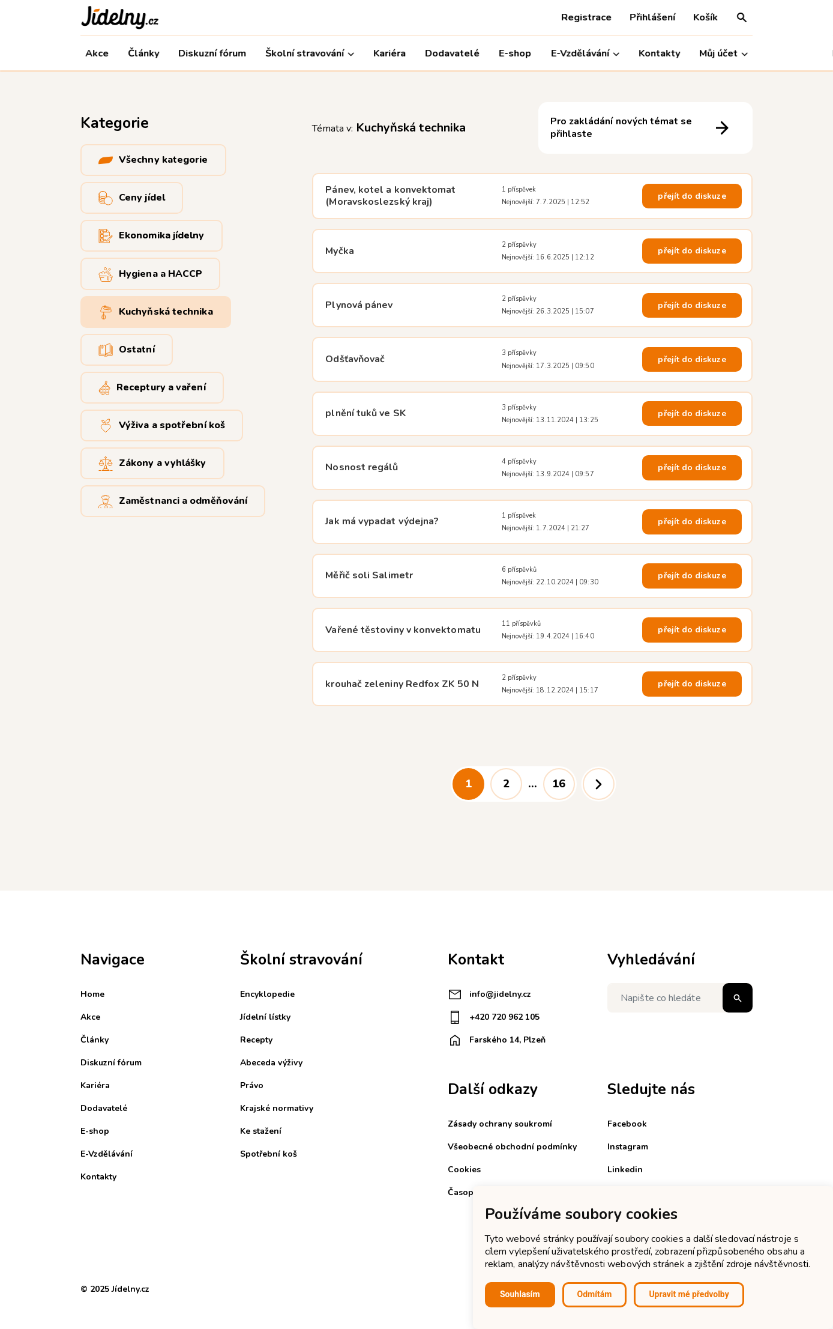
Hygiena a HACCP (150, 273)
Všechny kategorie (153, 160)
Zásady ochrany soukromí (500, 1124)
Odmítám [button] (594, 1294)
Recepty (256, 1040)
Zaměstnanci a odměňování (172, 501)
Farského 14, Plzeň (497, 1040)
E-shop (515, 53)
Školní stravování (309, 53)
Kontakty (659, 53)
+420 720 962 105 (494, 1017)
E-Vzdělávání (585, 53)
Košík (705, 17)
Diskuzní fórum (212, 53)
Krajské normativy (276, 1108)
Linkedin (625, 1169)
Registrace (586, 17)
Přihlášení (652, 17)
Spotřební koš (268, 1154)
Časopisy (466, 1192)
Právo (251, 1085)
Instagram (627, 1146)
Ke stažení (260, 1131)
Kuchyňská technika (155, 311)
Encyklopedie (267, 994)
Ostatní (126, 349)
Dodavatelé (453, 53)
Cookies (464, 1169)
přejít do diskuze (692, 196)
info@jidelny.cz (489, 994)
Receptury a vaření (152, 387)
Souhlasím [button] (520, 1294)
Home (92, 994)
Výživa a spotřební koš (161, 425)
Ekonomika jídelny (151, 235)
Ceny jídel (131, 197)
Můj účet (723, 53)
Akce (97, 53)
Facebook (627, 1124)
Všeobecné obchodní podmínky (512, 1146)
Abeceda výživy (271, 1062)
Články (143, 53)
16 (558, 784)
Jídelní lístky (265, 1017)
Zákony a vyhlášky (152, 463)
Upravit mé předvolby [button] (689, 1294)
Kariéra (389, 53)
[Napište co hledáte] (680, 998)
